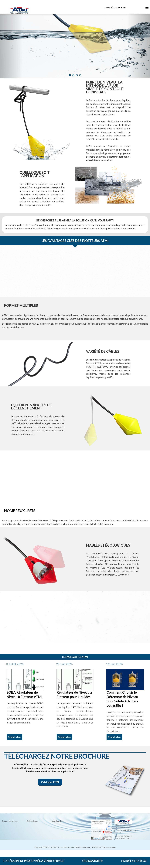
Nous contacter (110, 847)
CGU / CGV (96, 847)
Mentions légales (83, 847)
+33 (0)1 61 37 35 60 (115, 7)
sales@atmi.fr (92, 860)
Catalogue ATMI (50, 782)
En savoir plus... (14, 737)
